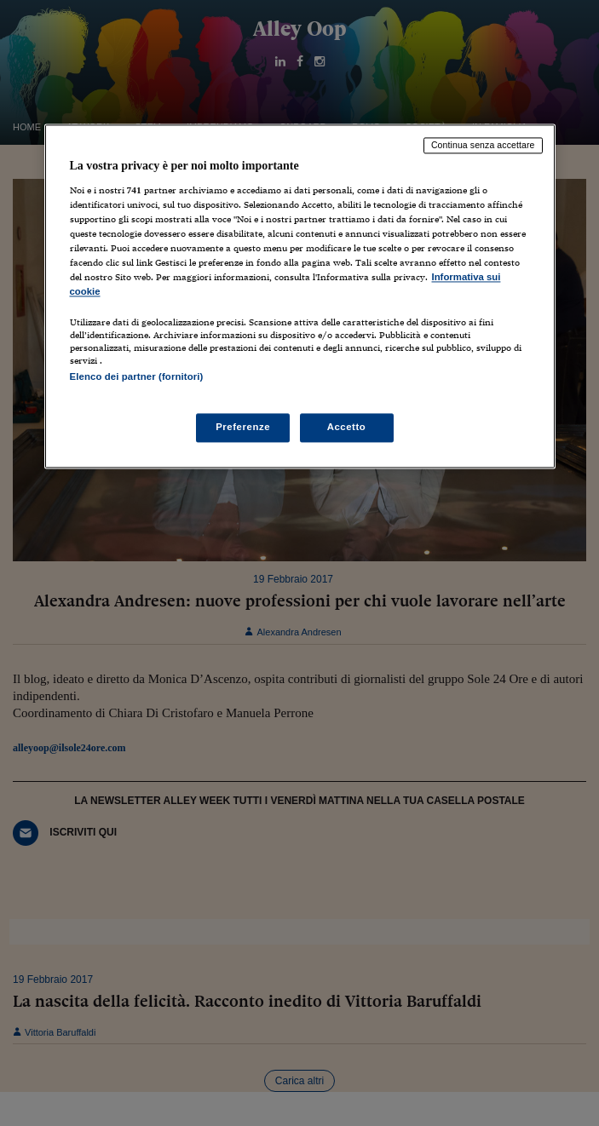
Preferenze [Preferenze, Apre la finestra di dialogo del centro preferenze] (243, 427)
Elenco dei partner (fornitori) (137, 377)
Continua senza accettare (483, 146)
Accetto (346, 427)
